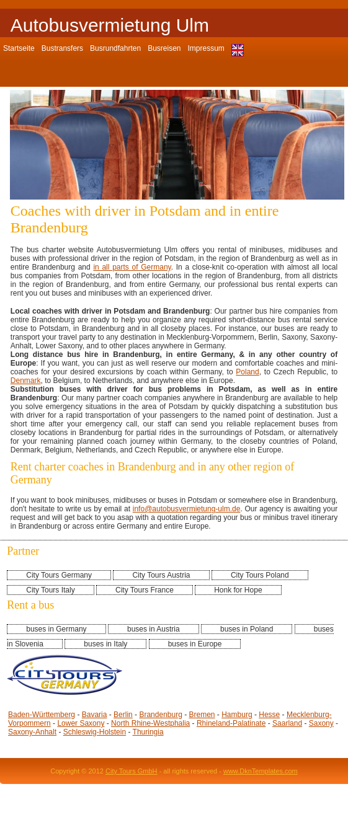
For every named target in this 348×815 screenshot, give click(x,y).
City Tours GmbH (131, 771)
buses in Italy (105, 644)
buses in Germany (56, 629)
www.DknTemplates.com (260, 771)
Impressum (206, 48)
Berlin (123, 714)
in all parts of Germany (132, 267)
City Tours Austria (161, 575)
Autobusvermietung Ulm (110, 25)
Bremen (202, 714)
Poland (247, 372)
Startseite (19, 48)
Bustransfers (62, 48)
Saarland (287, 723)
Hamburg (236, 714)
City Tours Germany (59, 575)
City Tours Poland (260, 575)
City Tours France (144, 590)
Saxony (321, 723)
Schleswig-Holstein (94, 732)
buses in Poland (246, 629)
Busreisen (164, 48)
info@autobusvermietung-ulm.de (187, 508)
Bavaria (94, 714)
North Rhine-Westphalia (150, 723)
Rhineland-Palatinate (231, 723)
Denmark (26, 380)
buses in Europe (195, 644)
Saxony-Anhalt (32, 732)
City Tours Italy (50, 590)
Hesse (269, 714)
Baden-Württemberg (41, 714)
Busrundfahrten (115, 48)
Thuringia (148, 732)
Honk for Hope (238, 590)
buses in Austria (153, 629)
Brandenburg (160, 714)
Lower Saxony (80, 723)
